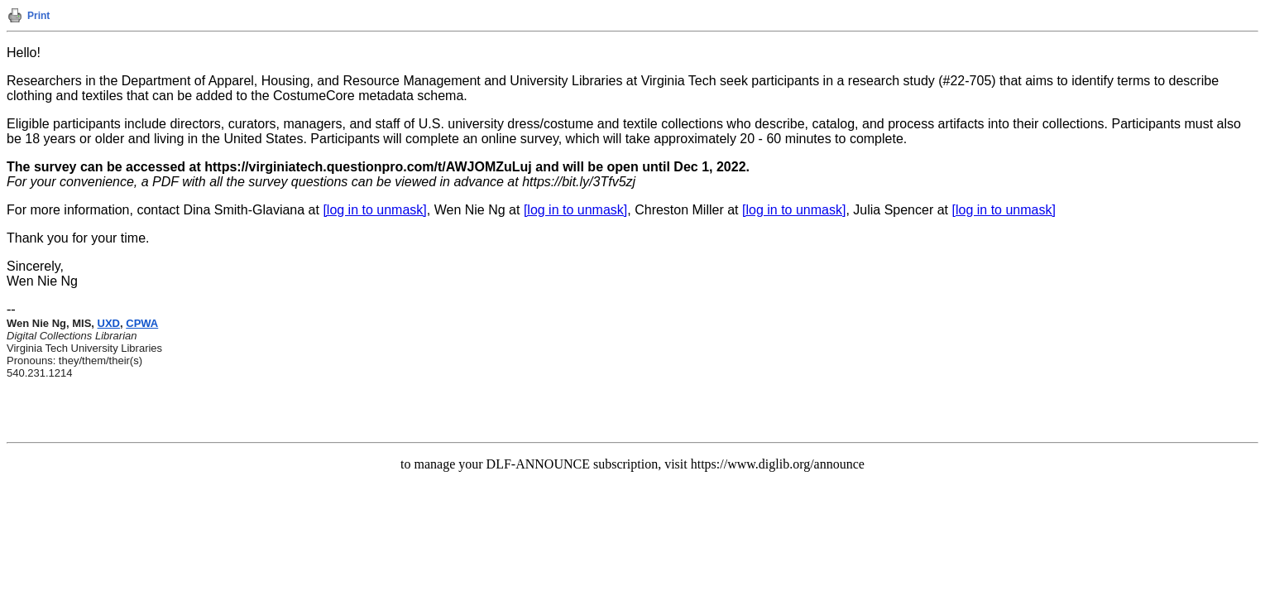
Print (38, 16)
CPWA (142, 323)
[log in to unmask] (374, 210)
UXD (109, 323)
